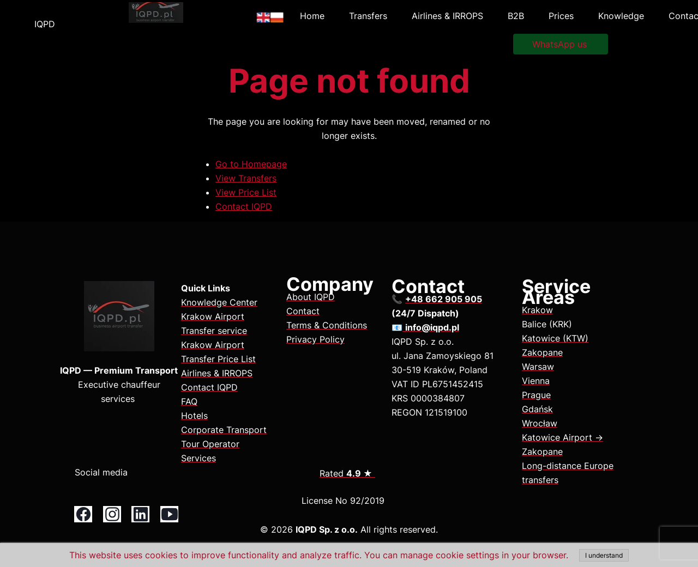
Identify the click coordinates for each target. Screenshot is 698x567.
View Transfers (245, 178)
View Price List (245, 192)
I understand (604, 555)
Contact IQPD (243, 206)
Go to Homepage (251, 163)
